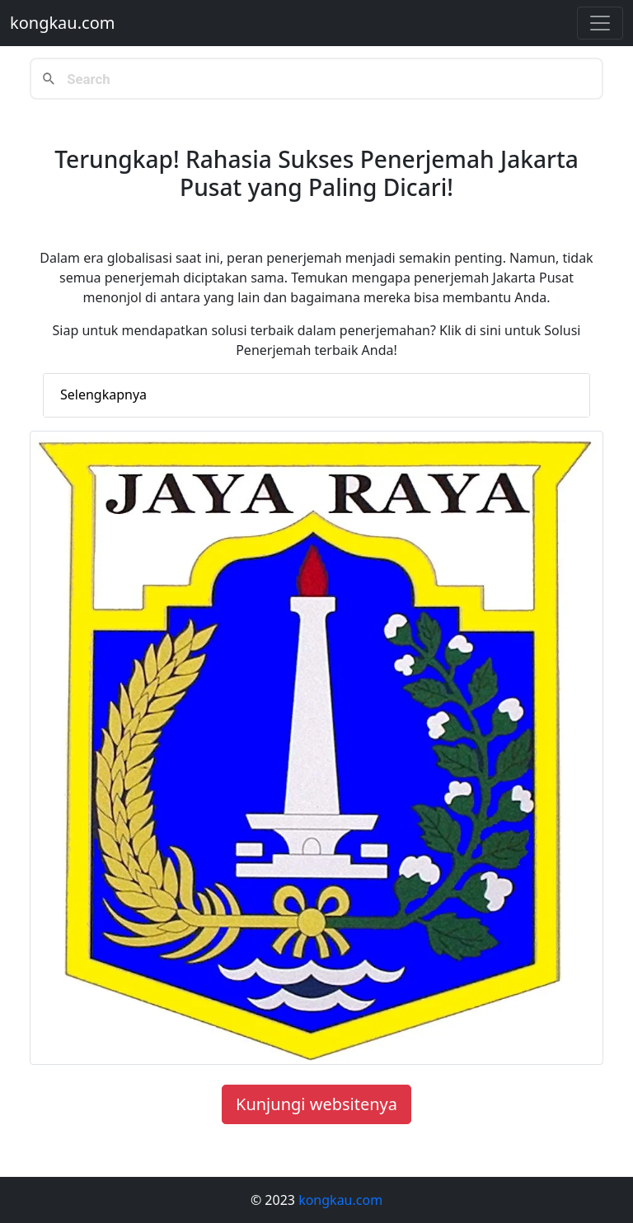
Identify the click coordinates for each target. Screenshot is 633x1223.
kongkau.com (62, 23)
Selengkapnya (103, 394)
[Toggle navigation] (600, 23)
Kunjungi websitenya (316, 1104)
